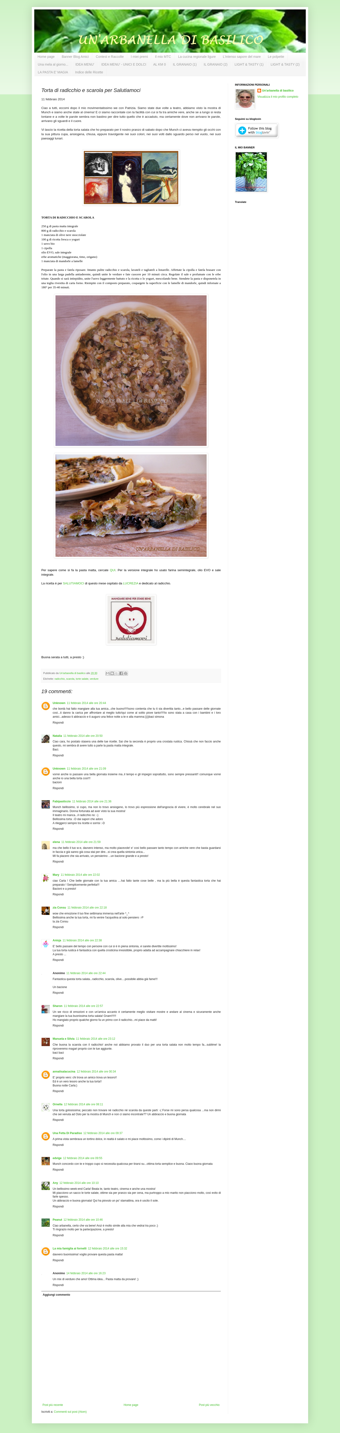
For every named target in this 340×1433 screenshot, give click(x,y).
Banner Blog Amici (75, 57)
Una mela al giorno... (53, 64)
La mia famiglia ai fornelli (69, 1248)
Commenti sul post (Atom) (70, 1411)
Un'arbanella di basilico (278, 90)
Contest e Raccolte (110, 57)
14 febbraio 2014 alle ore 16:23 (86, 1273)
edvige (57, 1158)
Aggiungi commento (56, 1294)
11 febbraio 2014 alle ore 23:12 (95, 1038)
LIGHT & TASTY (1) (249, 64)
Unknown (59, 703)
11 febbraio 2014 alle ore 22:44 (86, 973)
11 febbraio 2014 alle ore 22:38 (82, 940)
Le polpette (276, 57)
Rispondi (58, 722)
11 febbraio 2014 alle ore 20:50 (82, 735)
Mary (56, 874)
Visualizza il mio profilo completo (277, 96)
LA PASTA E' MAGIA (53, 72)
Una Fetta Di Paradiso (67, 1133)
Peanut (57, 1219)
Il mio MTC (163, 57)
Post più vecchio (209, 1405)
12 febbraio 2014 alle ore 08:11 (83, 1104)
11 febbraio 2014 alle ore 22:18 (87, 907)
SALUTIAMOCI (73, 583)
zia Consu (59, 907)
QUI (112, 570)
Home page (46, 57)
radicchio (60, 678)
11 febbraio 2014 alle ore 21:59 (81, 842)
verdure (94, 678)
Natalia (57, 735)
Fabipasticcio (62, 801)
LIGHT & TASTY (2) (285, 64)
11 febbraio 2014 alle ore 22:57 (83, 1006)
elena (56, 842)
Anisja (57, 940)
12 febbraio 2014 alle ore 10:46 (83, 1219)
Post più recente (52, 1405)
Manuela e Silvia (64, 1038)
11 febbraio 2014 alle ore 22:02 (80, 874)
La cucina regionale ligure (197, 57)
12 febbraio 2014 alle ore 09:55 (82, 1158)
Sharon (57, 1006)
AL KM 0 (159, 64)
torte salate (82, 678)
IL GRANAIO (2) (216, 64)
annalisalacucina (64, 1071)
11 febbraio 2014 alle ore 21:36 (91, 801)
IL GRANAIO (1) (185, 64)
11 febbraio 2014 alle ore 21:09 (86, 768)
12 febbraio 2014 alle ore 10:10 (79, 1183)
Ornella (57, 1104)
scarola (70, 678)
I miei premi (139, 57)
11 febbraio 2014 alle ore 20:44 (86, 703)
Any (55, 1183)
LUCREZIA (130, 583)
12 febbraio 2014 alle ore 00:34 (96, 1071)
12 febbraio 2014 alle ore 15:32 (107, 1248)
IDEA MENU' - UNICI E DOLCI (123, 64)
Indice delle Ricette (89, 72)
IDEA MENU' (84, 64)
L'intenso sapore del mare (242, 57)
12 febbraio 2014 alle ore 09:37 (103, 1133)
